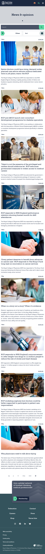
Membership (20, 499)
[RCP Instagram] (15, 524)
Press (33, 513)
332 (23, 476)
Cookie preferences (8, 545)
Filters (10, 33)
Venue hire (32, 518)
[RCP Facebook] (20, 524)
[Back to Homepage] (11, 3)
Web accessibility (7, 531)
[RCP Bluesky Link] (29, 524)
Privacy (5, 535)
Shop (12, 518)
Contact (33, 509)
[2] (35, 476)
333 (30, 476)
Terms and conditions (8, 542)
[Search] (20, 27)
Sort (26, 33)
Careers (12, 513)
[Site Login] (34, 3)
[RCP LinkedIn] (24, 524)
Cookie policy (6, 538)
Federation (12, 509)
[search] (41, 27)
